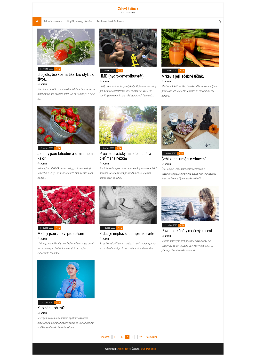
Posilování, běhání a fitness (110, 21)
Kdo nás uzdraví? (51, 307)
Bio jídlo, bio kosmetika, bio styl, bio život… (65, 77)
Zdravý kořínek (128, 9)
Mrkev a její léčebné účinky (182, 76)
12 (140, 337)
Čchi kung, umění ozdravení (183, 158)
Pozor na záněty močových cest (186, 230)
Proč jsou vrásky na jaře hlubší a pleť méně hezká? (125, 156)
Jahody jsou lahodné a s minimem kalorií (65, 156)
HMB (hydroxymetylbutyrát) (121, 76)
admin (43, 84)
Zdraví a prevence (53, 21)
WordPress (124, 348)
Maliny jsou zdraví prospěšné (60, 233)
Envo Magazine (148, 348)
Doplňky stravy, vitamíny (79, 21)
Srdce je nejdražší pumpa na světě (126, 233)
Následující (151, 337)
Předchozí (104, 337)
